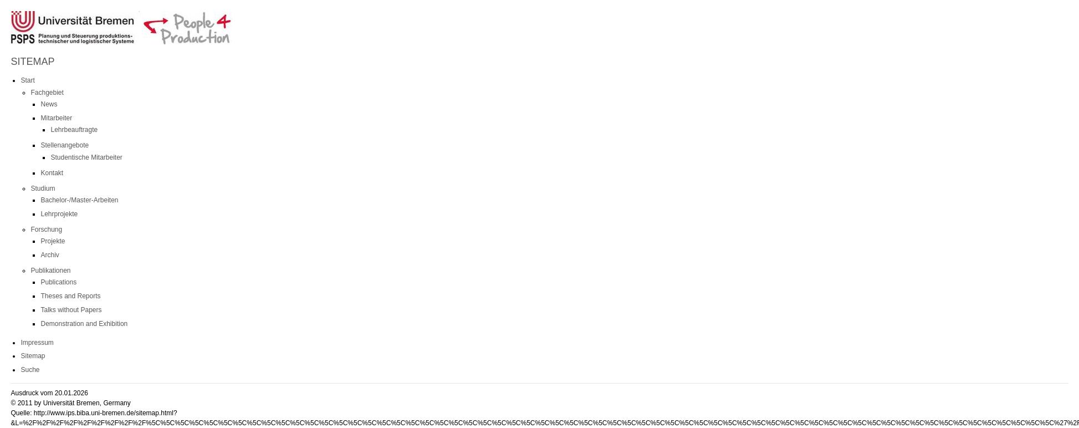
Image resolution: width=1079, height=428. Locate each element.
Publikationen (50, 270)
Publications (58, 282)
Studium (42, 188)
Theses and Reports (70, 296)
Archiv (49, 255)
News (48, 104)
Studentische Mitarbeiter (86, 157)
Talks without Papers (70, 310)
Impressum (37, 343)
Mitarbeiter (56, 118)
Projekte (52, 241)
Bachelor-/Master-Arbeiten (79, 200)
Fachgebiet (46, 92)
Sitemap (33, 356)
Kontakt (51, 173)
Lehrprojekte (59, 214)
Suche (30, 370)
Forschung (46, 229)
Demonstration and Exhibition (83, 324)
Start (27, 80)
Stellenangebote (64, 145)
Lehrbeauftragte (74, 130)
